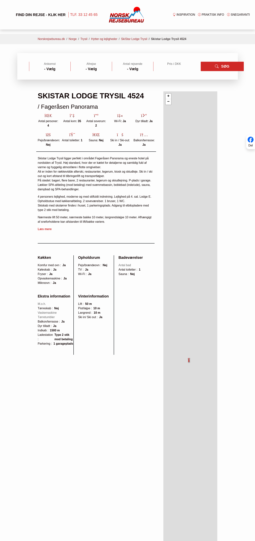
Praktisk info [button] (211, 15)
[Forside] (126, 14)
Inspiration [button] (184, 15)
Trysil (83, 39)
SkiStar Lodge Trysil (134, 39)
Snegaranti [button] (238, 15)
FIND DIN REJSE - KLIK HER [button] (34, 14)
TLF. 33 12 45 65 (84, 15)
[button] (189, 358)
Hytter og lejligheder (104, 39)
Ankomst (50, 63)
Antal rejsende (132, 63)
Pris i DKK (174, 63)
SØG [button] (222, 66)
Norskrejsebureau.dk (51, 39)
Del (250, 145)
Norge (73, 39)
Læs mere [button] (45, 229)
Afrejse (91, 63)
